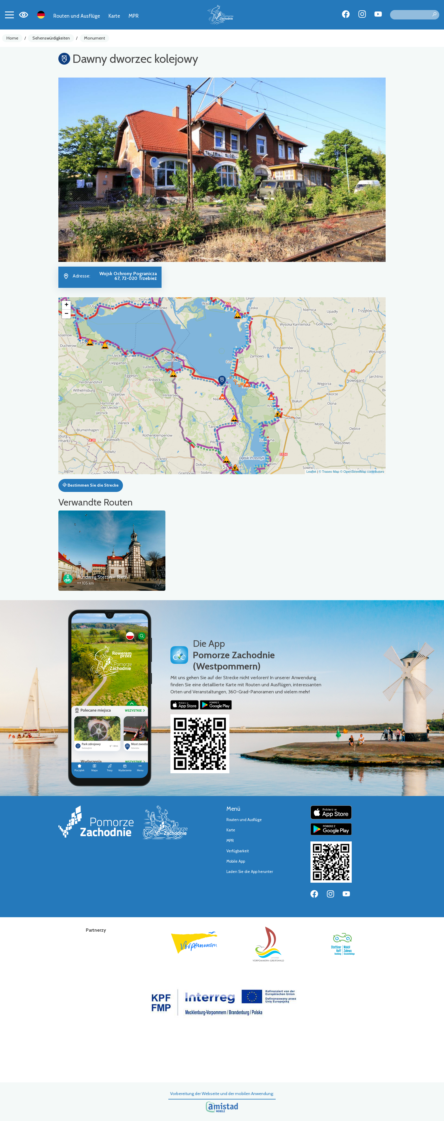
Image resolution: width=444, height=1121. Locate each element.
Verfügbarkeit (237, 851)
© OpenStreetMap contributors (362, 471)
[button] (222, 381)
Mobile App (235, 861)
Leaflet (311, 471)
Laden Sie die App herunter (249, 871)
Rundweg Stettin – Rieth (102, 577)
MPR (134, 16)
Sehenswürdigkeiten (51, 38)
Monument (94, 38)
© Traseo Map (329, 471)
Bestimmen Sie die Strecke (91, 485)
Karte (114, 16)
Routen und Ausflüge (76, 16)
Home (12, 38)
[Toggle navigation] (9, 14)
